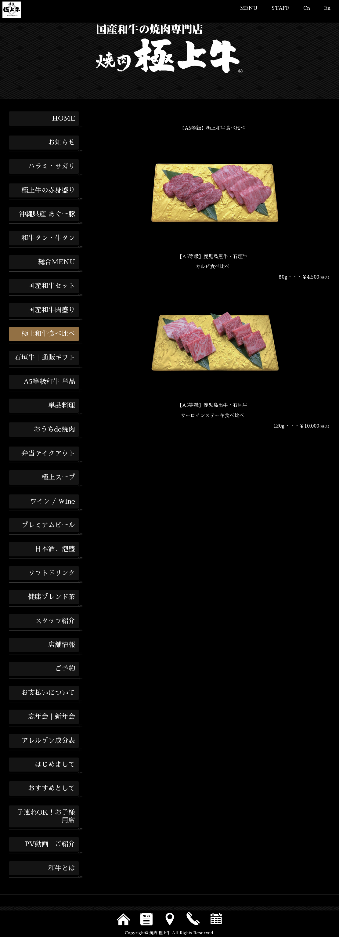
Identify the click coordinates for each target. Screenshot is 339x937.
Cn (306, 8)
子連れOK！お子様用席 (46, 816)
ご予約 (65, 668)
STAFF (280, 8)
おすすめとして (51, 788)
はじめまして (55, 764)
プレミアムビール (48, 525)
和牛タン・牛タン (48, 238)
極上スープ (58, 477)
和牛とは (61, 868)
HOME (63, 118)
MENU (249, 8)
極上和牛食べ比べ (48, 334)
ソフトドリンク (51, 573)
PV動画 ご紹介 (50, 844)
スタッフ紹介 (55, 621)
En (327, 8)
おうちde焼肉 (54, 429)
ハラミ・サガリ (51, 166)
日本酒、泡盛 (55, 549)
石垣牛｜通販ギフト (45, 357)
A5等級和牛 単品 (49, 381)
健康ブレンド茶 (51, 597)
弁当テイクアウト (48, 453)
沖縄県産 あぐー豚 (47, 214)
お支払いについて (48, 692)
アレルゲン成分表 (48, 740)
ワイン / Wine (52, 501)
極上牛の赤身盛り (48, 190)
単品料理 (61, 405)
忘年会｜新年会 (51, 716)
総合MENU (56, 262)
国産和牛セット (51, 286)
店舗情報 (61, 645)
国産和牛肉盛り (51, 310)
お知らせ (61, 142)
